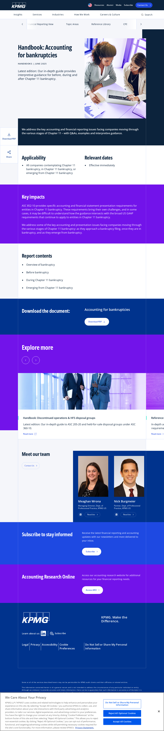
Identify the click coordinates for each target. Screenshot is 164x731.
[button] (90, 5)
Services (37, 14)
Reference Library (101, 24)
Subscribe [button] (90, 551)
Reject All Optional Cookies (122, 713)
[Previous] (25, 360)
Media (118, 5)
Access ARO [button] (91, 590)
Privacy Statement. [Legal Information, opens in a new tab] (84, 727)
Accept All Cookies (122, 721)
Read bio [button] (91, 514)
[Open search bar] (146, 15)
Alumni (110, 5)
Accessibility (49, 644)
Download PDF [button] (96, 321)
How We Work (81, 14)
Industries (58, 14)
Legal (25, 644)
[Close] (158, 711)
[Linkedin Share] (43, 633)
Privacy (35, 644)
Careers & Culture (110, 14)
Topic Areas (72, 24)
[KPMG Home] (19, 5)
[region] (82, 711)
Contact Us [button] (29, 465)
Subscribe (128, 5)
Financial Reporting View (40, 24)
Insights (18, 14)
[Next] (36, 360)
